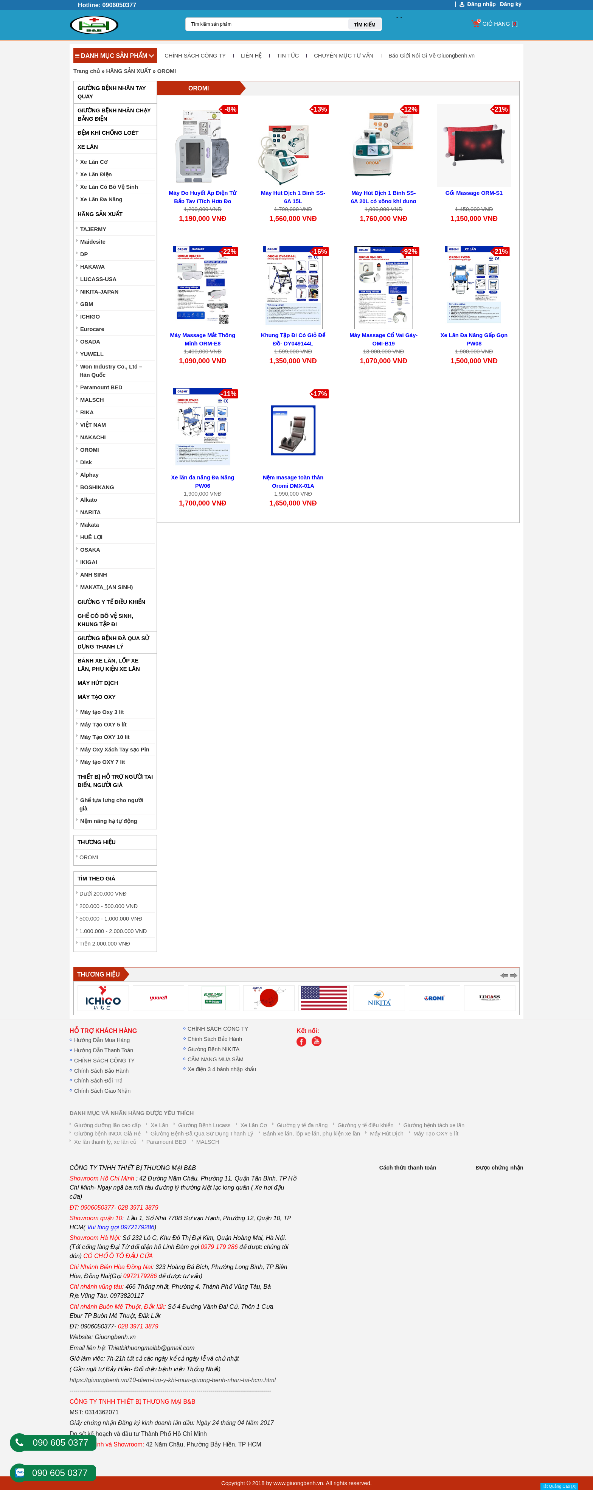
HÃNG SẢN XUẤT (128, 71)
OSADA (90, 342)
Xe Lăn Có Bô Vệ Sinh (109, 187)
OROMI (166, 71)
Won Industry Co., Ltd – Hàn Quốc (110, 371)
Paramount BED (101, 387)
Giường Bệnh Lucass (204, 1125)
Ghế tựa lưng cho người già (111, 804)
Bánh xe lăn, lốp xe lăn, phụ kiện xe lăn (311, 1134)
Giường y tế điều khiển (366, 1125)
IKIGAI (88, 562)
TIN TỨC (288, 56)
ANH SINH (93, 575)
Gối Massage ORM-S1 (474, 193)
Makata (89, 525)
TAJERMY (93, 229)
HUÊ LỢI (91, 537)
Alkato (88, 500)
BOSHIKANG (97, 487)
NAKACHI (93, 437)
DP (84, 254)
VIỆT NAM (93, 425)
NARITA (90, 512)
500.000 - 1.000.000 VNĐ (110, 919)
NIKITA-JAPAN (99, 292)
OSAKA (90, 550)
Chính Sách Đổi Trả (98, 1081)
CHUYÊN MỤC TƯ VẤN (343, 56)
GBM (86, 304)
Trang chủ (86, 71)
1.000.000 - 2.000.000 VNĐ (113, 931)
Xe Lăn (159, 1125)
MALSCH (92, 400)
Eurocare (92, 329)
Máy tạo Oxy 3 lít (102, 712)
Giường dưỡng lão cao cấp (107, 1125)
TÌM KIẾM (365, 25)
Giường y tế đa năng (302, 1125)
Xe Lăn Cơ (93, 162)
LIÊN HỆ (251, 56)
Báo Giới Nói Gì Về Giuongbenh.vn (431, 56)
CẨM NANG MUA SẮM (216, 1059)
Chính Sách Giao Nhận (102, 1091)
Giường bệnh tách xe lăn (434, 1125)
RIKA (87, 412)
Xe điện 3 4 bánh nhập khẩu (222, 1069)
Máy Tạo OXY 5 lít (103, 725)
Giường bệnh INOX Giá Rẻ (107, 1134)
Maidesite (93, 242)
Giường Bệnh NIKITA (213, 1049)
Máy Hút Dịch (387, 1134)
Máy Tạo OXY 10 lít (105, 737)
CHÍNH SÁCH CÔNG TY (195, 56)
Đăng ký (511, 4)
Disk (86, 462)
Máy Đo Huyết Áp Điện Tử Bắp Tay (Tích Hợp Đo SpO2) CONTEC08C (202, 201)
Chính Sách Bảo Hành (101, 1071)
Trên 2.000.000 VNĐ (104, 944)
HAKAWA (92, 267)
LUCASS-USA (98, 279)
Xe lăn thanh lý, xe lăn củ (105, 1142)
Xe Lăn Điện (96, 174)
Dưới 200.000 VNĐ (103, 894)
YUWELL (92, 354)
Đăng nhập (481, 4)
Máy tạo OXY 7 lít (102, 762)
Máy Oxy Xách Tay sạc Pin (114, 750)
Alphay (89, 475)
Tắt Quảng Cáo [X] (559, 1486)
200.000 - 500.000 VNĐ (108, 906)
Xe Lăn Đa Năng (101, 199)
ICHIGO (90, 317)
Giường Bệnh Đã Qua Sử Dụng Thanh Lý (202, 1134)
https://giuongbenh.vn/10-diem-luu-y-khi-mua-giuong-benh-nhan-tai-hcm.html (173, 1380)
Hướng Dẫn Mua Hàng (102, 1040)
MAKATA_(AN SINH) (106, 587)
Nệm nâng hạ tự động (108, 821)
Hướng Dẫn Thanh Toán (103, 1050)
